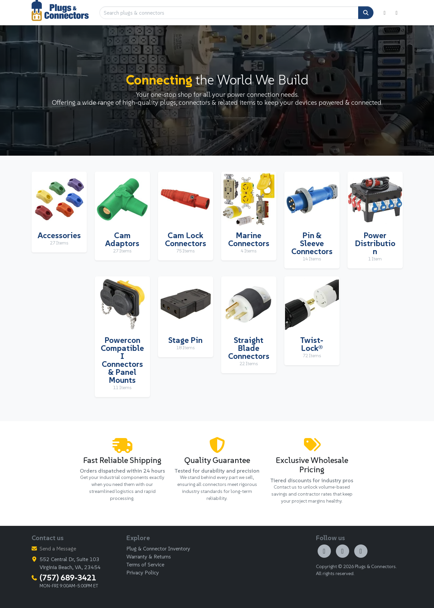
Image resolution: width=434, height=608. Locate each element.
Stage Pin (185, 340)
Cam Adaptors (122, 239)
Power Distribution (375, 243)
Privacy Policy (142, 572)
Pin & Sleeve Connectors (312, 243)
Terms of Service (145, 564)
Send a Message (58, 548)
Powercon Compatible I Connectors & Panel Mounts (122, 360)
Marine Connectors (248, 239)
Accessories (59, 235)
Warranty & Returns (148, 556)
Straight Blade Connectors (248, 348)
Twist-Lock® (311, 344)
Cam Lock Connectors (185, 239)
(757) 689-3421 (68, 577)
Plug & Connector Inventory (158, 548)
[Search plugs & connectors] (229, 12)
